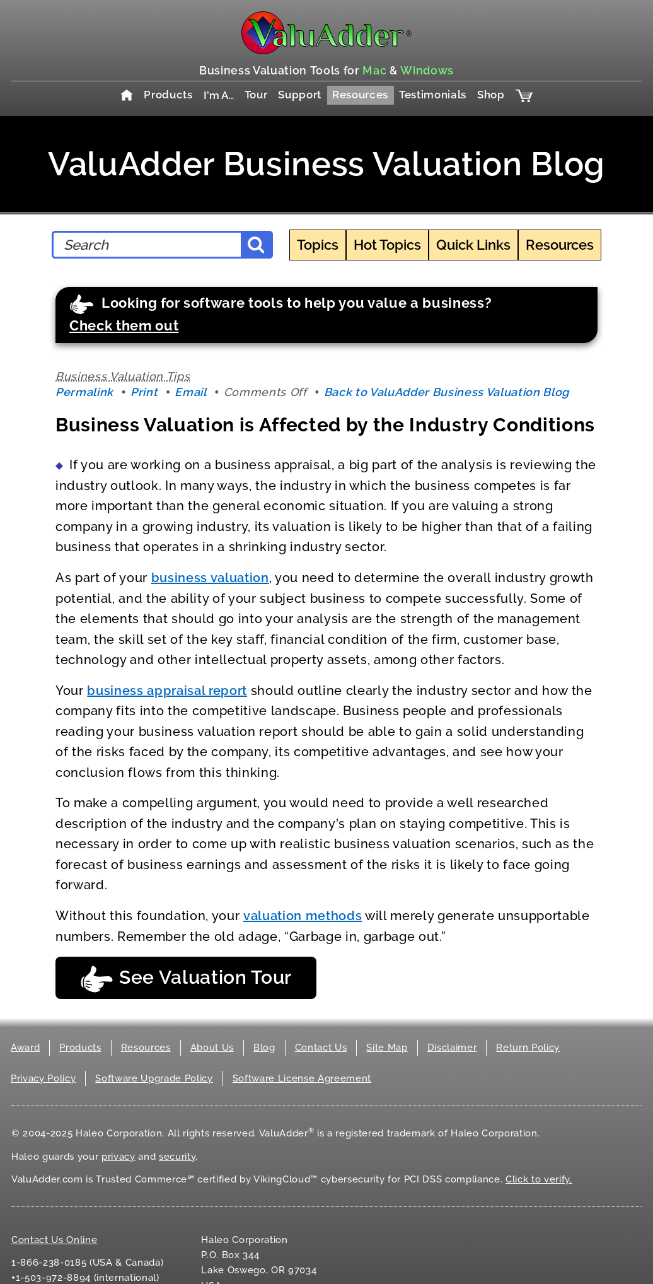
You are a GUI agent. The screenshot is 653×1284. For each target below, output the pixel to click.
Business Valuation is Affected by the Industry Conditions (325, 425)
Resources (360, 94)
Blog (264, 1047)
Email (190, 392)
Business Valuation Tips (122, 376)
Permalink (84, 392)
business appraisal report (167, 690)
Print (144, 392)
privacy (118, 1156)
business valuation (210, 577)
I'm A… (219, 95)
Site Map (386, 1047)
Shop (491, 94)
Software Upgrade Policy (153, 1078)
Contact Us (321, 1047)
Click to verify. (539, 1179)
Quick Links (473, 244)
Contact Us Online (54, 1240)
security (177, 1156)
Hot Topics (387, 244)
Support (299, 94)
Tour (256, 94)
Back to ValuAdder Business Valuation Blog (446, 392)
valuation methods (302, 915)
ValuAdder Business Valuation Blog (326, 163)
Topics (317, 244)
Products (168, 94)
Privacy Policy (43, 1078)
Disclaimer (452, 1047)
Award (25, 1047)
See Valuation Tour (186, 979)
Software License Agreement (302, 1078)
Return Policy (528, 1047)
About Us (212, 1047)
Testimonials (432, 94)
